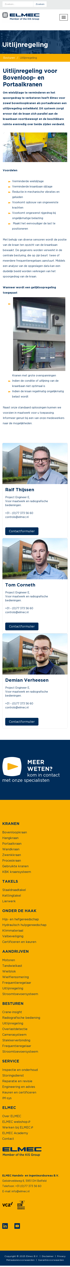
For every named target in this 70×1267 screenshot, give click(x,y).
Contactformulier (22, 531)
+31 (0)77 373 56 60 (28, 1186)
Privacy (61, 1256)
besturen (9, 57)
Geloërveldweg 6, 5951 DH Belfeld (24, 1180)
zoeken (40, 4)
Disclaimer (48, 1256)
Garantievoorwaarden (51, 1260)
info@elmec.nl (20, 1191)
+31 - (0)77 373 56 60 (19, 513)
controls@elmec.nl (17, 516)
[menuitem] (10, 823)
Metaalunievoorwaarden (20, 1260)
